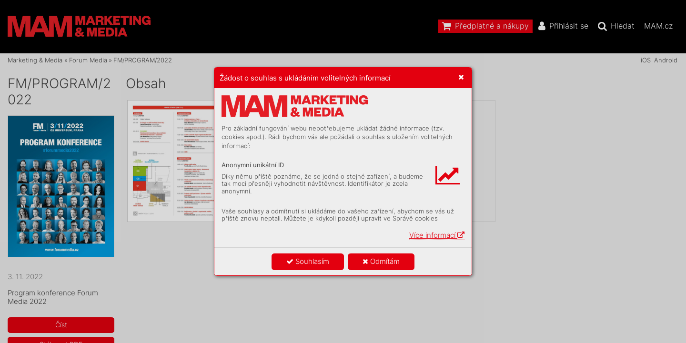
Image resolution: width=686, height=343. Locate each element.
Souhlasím (307, 261)
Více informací (436, 235)
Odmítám (381, 261)
